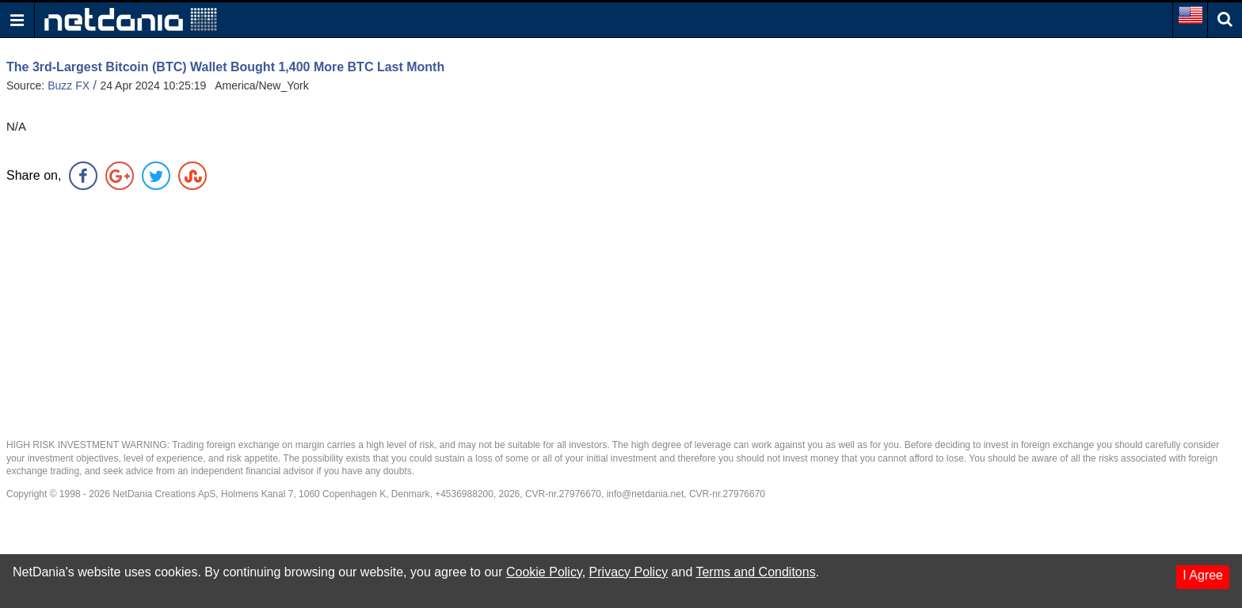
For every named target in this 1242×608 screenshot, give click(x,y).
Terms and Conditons (755, 572)
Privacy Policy (629, 572)
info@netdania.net (645, 494)
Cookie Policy (544, 572)
